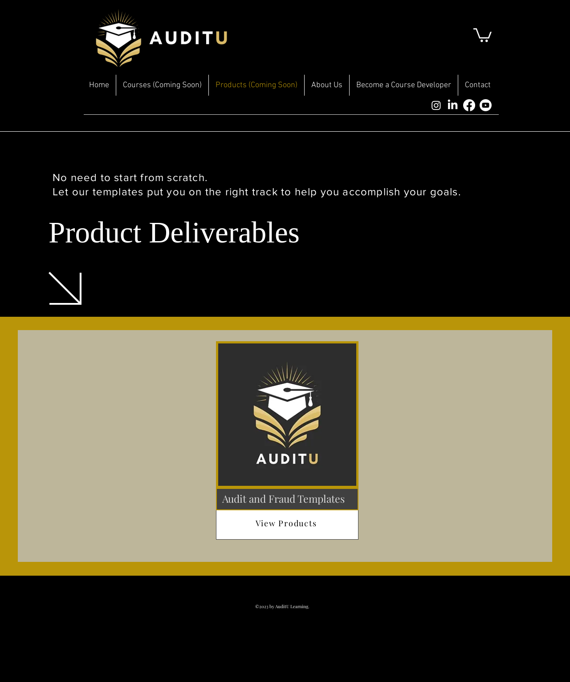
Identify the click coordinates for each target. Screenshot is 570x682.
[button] (482, 34)
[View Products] (287, 523)
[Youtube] (486, 105)
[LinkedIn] (453, 105)
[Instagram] (436, 105)
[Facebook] (469, 105)
